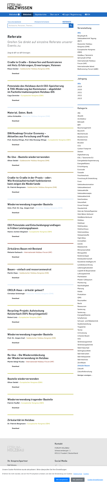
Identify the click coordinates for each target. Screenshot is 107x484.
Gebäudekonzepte (84, 193)
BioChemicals (82, 133)
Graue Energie (83, 205)
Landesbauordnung (85, 265)
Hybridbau (81, 238)
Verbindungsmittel (84, 341)
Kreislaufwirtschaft (84, 258)
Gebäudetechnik (83, 196)
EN (87, 14)
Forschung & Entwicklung (87, 178)
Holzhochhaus (82, 229)
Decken (80, 151)
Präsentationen (41, 22)
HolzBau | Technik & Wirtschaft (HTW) (85, 56)
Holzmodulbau (83, 232)
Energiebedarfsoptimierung (88, 160)
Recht (79, 303)
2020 (79, 89)
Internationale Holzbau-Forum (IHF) (86, 62)
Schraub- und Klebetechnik (87, 321)
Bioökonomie (82, 137)
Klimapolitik (82, 253)
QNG (79, 297)
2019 (79, 86)
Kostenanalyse (83, 256)
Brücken (80, 142)
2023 (79, 98)
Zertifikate (81, 362)
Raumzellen (82, 300)
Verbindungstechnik (85, 344)
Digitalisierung (83, 154)
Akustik (80, 116)
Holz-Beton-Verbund (85, 214)
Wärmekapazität (83, 356)
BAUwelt (80, 122)
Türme (79, 330)
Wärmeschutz (82, 359)
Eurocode (81, 169)
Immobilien (81, 241)
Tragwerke (81, 327)
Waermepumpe (83, 347)
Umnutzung (82, 333)
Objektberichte (41, 14)
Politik (79, 291)
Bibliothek (14, 14)
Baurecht (81, 131)
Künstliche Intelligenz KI (86, 261)
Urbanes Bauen (83, 336)
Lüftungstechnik (83, 273)
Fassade (80, 172)
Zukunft (80, 368)
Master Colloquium (84, 279)
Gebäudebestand (84, 187)
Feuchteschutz (83, 175)
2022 (79, 95)
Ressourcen (81, 306)
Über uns (54, 14)
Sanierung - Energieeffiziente (83, 313)
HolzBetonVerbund (84, 217)
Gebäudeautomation (85, 184)
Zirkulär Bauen (83, 365)
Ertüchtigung (82, 166)
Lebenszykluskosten (85, 267)
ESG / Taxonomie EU (85, 157)
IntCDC (80, 244)
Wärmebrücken (83, 353)
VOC (79, 339)
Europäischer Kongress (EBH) (86, 50)
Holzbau (80, 220)
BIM (79, 125)
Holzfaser (81, 223)
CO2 (79, 145)
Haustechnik (82, 208)
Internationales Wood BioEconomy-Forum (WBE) (87, 67)
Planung (80, 288)
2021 (79, 92)
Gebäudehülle (82, 190)
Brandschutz (82, 139)
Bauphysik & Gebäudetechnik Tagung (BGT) (86, 38)
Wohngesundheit (84, 350)
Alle (79, 33)
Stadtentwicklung (84, 324)
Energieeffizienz (83, 163)
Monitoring (81, 282)
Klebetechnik (82, 247)
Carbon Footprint (84, 148)
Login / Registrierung (71, 14)
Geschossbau (82, 199)
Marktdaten (82, 276)
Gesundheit (81, 202)
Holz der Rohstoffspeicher (87, 211)
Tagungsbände (14, 22)
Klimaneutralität (83, 250)
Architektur (81, 119)
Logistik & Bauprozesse (86, 270)
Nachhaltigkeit (83, 285)
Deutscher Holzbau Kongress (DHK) (84, 45)
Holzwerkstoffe (83, 235)
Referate (67, 21)
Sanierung (81, 309)
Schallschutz (82, 318)
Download (15, 73)
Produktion (81, 294)
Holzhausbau (82, 226)
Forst (79, 181)
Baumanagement (84, 128)
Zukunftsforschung (84, 371)
